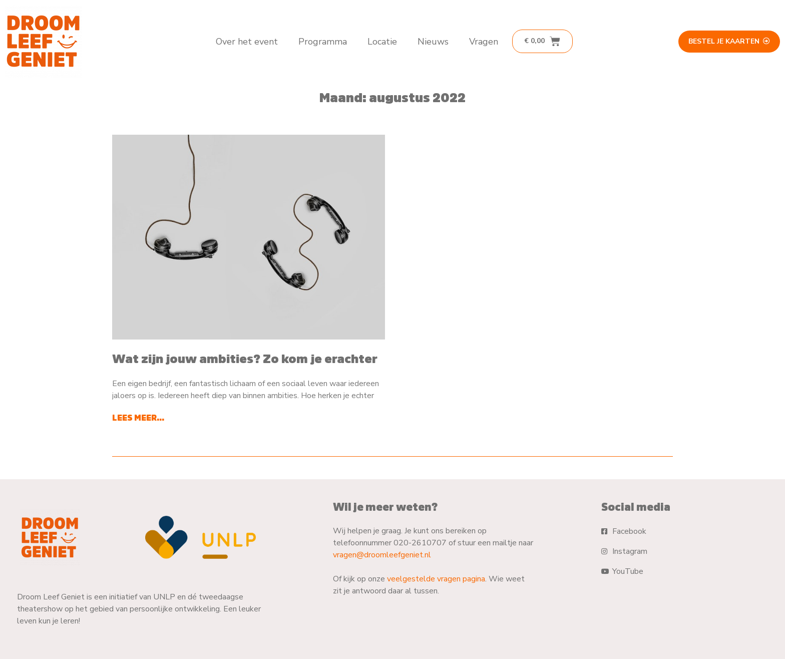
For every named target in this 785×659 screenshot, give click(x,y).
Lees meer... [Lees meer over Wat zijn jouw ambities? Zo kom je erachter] (138, 417)
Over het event (247, 42)
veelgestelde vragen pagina (436, 578)
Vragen (483, 42)
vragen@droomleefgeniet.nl (382, 554)
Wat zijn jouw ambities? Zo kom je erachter (244, 358)
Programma (322, 42)
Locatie (382, 42)
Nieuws (433, 42)
